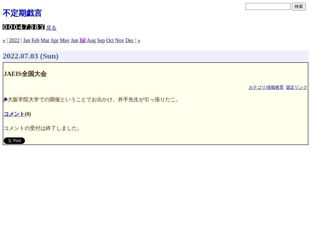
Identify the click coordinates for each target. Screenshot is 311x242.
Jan (26, 40)
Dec (129, 40)
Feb (35, 40)
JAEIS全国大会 (25, 73)
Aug (91, 40)
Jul (82, 40)
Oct (110, 40)
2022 (14, 40)
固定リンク (296, 87)
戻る (51, 28)
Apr (55, 40)
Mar (45, 40)
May (64, 40)
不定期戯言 (22, 13)
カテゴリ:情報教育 (266, 87)
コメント (14, 114)
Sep (101, 40)
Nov (119, 40)
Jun (74, 40)
